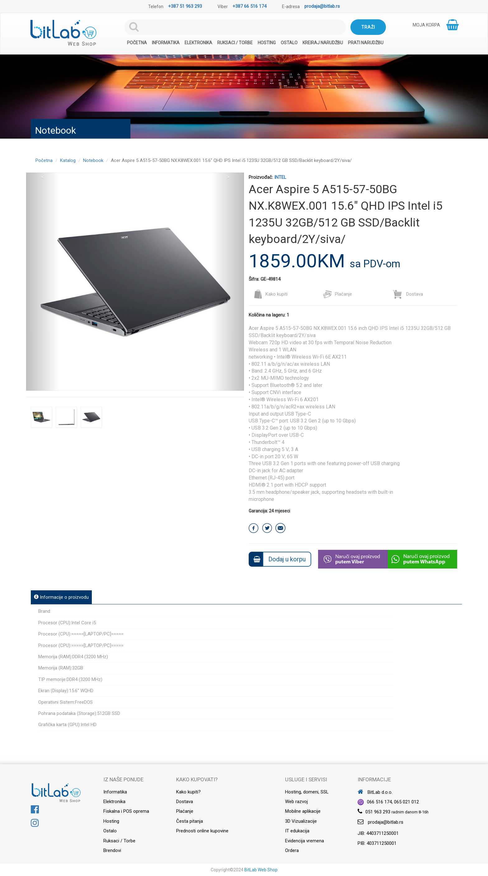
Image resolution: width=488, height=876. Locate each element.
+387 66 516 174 (249, 6)
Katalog (68, 160)
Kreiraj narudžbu (323, 42)
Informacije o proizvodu (61, 597)
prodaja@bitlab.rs (322, 6)
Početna (137, 42)
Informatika (166, 42)
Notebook (93, 160)
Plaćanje (337, 294)
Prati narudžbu (365, 42)
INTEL (280, 177)
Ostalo (289, 42)
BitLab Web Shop (261, 869)
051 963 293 (377, 812)
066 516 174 (379, 802)
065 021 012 (406, 802)
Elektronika (198, 42)
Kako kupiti (270, 294)
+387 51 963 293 (185, 6)
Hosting (267, 42)
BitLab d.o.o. (375, 792)
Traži (368, 27)
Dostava (407, 294)
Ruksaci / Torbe (235, 42)
